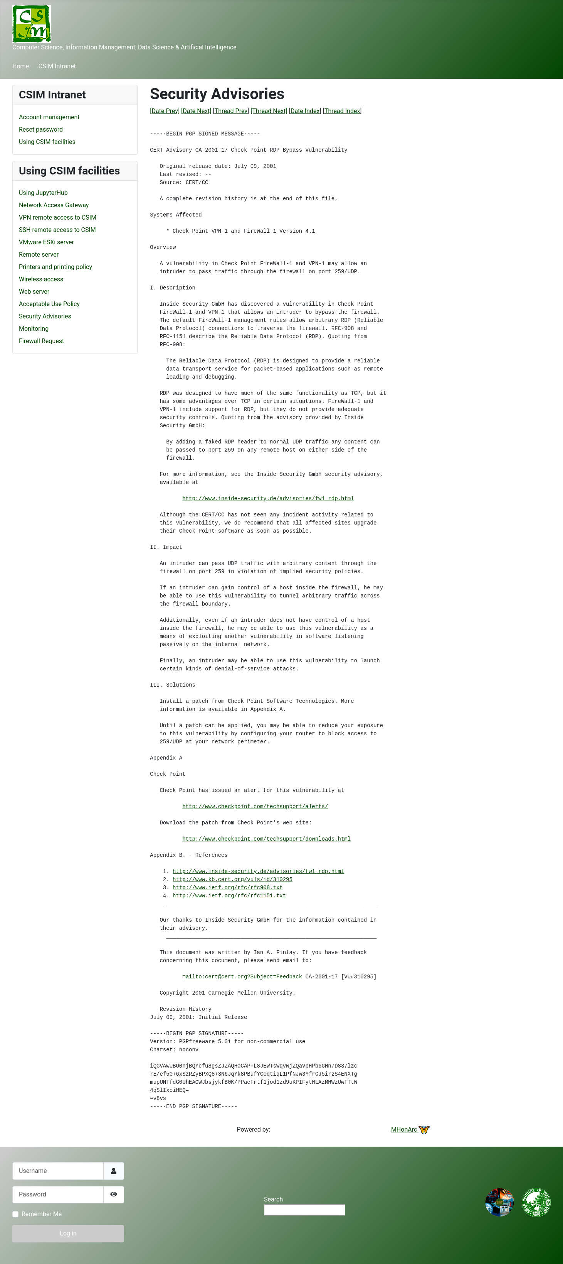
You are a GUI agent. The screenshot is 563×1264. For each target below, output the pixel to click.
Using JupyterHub (43, 192)
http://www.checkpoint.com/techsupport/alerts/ (255, 807)
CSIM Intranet (57, 66)
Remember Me (42, 1214)
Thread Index (342, 111)
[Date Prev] (165, 111)
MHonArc (410, 1129)
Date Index (305, 111)
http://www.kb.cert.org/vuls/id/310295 (232, 880)
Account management (49, 117)
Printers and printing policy (55, 267)
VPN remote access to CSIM (57, 217)
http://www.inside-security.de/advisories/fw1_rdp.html (268, 499)
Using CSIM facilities (47, 142)
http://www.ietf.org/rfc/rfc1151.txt (229, 896)
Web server (34, 291)
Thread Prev (231, 111)
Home (20, 66)
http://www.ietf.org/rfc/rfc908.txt (228, 888)
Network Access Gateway (54, 205)
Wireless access (41, 279)
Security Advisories (45, 316)
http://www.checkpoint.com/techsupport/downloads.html (266, 839)
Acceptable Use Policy (49, 304)
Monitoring (34, 328)
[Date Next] (196, 111)
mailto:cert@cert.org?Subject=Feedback (242, 977)
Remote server (39, 254)
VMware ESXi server (46, 242)
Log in (68, 1233)
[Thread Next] (268, 111)
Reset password (41, 129)
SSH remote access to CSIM (57, 230)
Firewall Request (41, 341)
